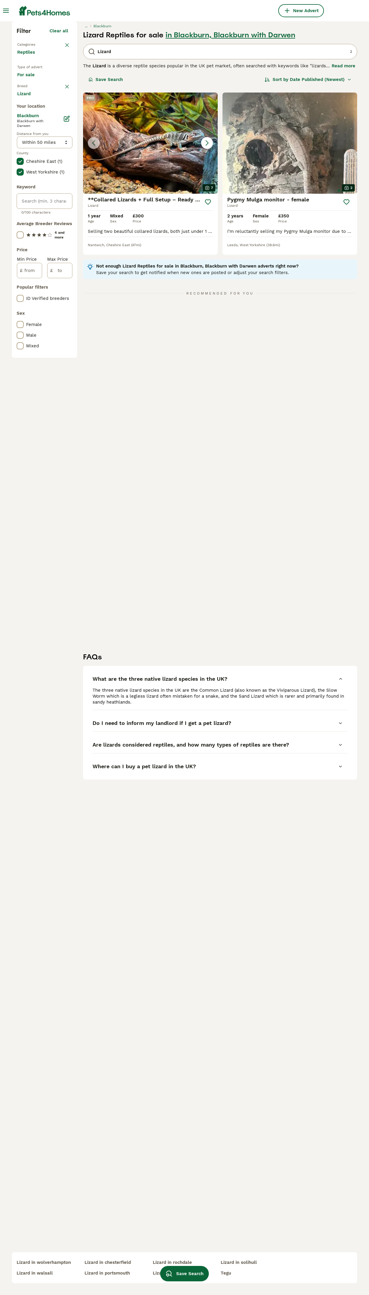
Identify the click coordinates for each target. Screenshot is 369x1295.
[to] (59, 518)
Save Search (105, 182)
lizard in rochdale (172, 1262)
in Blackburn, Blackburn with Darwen (230, 138)
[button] (150, 246)
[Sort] (308, 183)
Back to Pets (31, 147)
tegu (226, 1273)
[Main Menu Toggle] (6, 11)
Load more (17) (56, 340)
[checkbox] (20, 232)
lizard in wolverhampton (44, 1262)
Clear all (59, 134)
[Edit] (66, 367)
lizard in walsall (35, 1273)
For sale (30, 185)
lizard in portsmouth (107, 1273)
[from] (29, 518)
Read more (343, 169)
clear (62, 201)
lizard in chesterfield (108, 1262)
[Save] (208, 305)
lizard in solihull (239, 1262)
